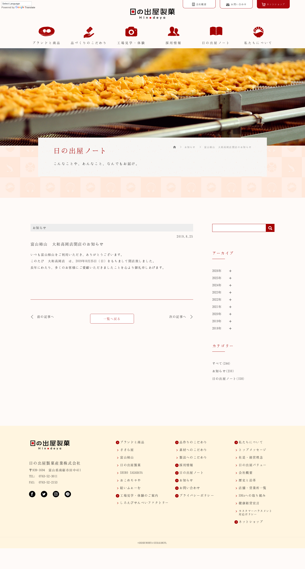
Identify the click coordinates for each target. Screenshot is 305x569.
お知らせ (190, 147)
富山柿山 (127, 457)
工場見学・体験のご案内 (139, 495)
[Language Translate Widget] (16, 3)
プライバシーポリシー (196, 495)
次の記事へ (181, 316)
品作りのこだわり (193, 442)
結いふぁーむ (130, 487)
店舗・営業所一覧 (252, 487)
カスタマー (255, 512)
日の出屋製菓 (130, 465)
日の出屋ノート (224, 378)
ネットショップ (251, 521)
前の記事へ (42, 316)
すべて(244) (221, 363)
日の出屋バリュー (252, 465)
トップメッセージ (252, 449)
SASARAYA (131, 472)
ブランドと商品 (132, 442)
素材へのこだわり (193, 449)
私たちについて (251, 442)
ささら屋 (127, 449)
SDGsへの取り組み (252, 495)
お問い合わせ (189, 487)
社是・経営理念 (251, 457)
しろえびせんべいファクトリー (144, 502)
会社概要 (246, 472)
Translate (25, 7)
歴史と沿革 (247, 480)
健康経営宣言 (249, 503)
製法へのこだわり (193, 457)
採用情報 (186, 465)
